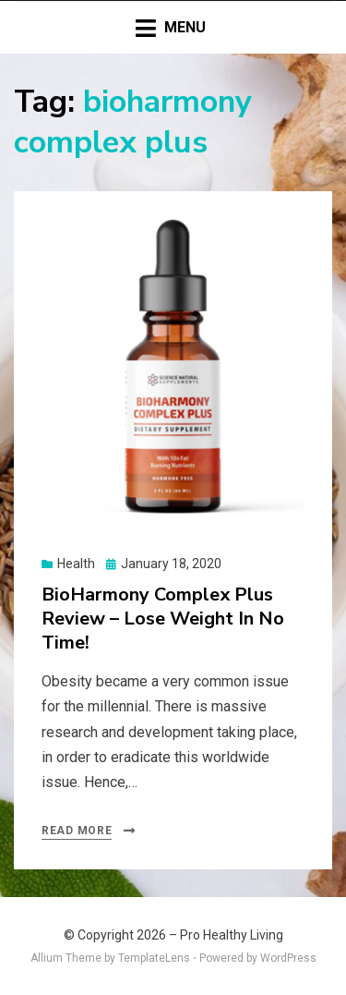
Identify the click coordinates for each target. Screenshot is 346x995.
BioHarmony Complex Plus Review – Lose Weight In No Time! (163, 618)
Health (76, 563)
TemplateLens (154, 958)
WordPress (288, 958)
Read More (77, 830)
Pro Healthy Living (231, 935)
